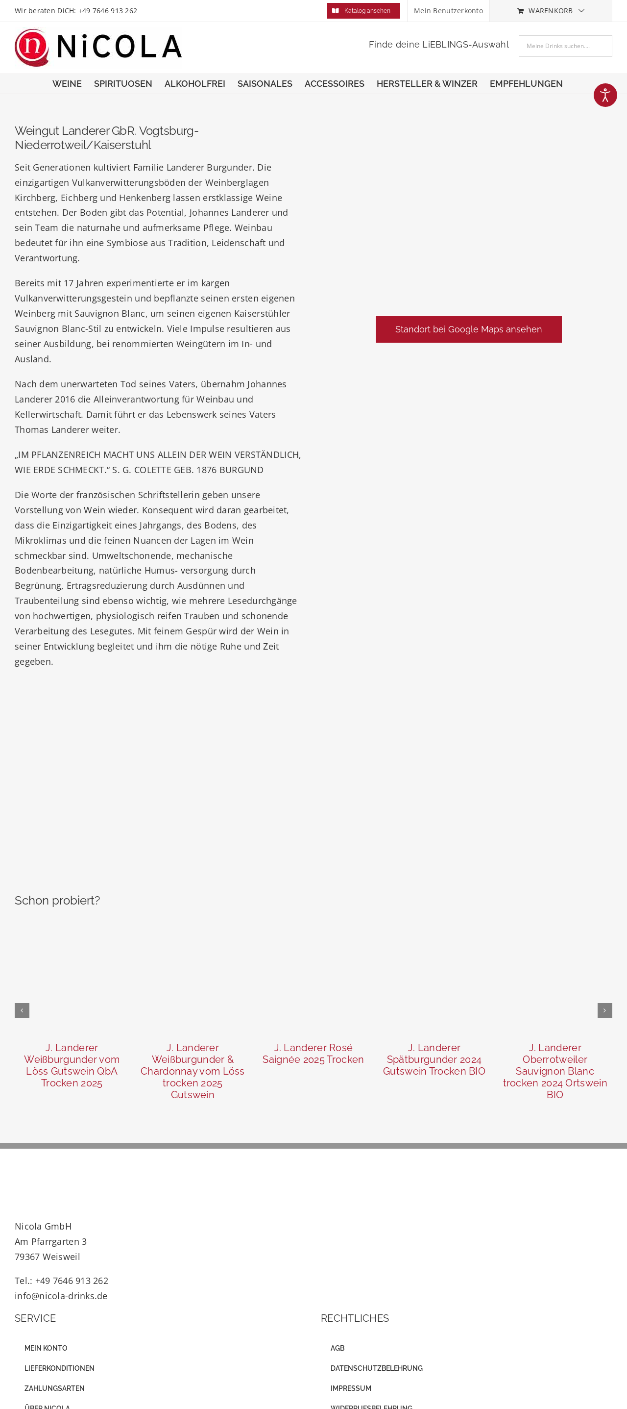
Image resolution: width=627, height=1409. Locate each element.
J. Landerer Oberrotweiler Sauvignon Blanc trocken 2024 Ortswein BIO (555, 1071)
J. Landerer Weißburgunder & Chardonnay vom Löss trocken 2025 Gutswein (193, 1071)
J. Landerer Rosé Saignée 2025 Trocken (313, 1053)
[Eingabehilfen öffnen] (605, 95)
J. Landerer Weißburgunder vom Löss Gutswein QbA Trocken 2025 (72, 1065)
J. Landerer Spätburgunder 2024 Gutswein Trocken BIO (434, 1059)
